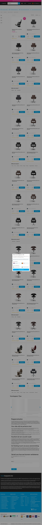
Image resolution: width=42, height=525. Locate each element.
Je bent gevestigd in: (15, 261)
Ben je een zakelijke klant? (16, 265)
